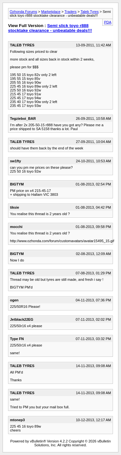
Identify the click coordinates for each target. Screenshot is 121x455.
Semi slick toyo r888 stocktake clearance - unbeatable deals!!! (50, 28)
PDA (107, 22)
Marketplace (51, 12)
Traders (71, 12)
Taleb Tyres (90, 12)
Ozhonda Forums (23, 12)
